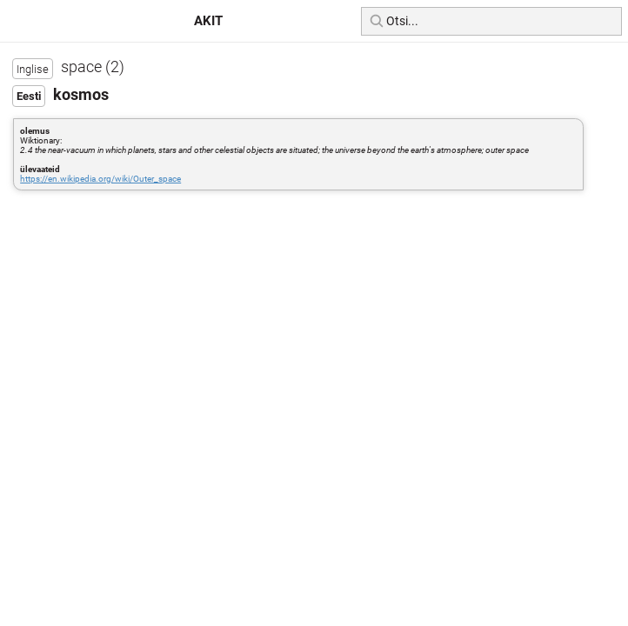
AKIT (208, 21)
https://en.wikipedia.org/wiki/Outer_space (100, 178)
